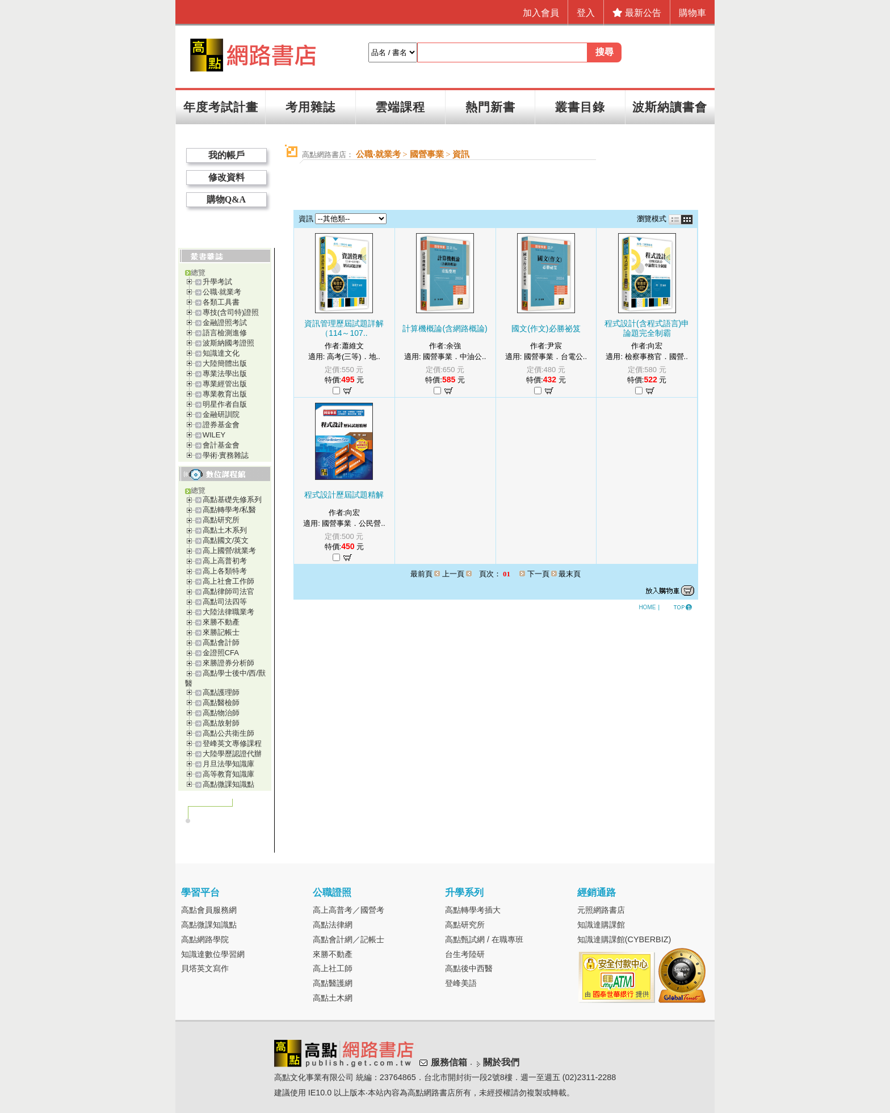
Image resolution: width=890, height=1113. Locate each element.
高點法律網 (332, 924)
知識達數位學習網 (213, 954)
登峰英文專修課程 (232, 743)
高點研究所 (221, 520)
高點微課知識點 (228, 784)
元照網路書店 (601, 909)
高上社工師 (332, 968)
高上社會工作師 (228, 581)
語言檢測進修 (225, 332)
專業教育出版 (225, 394)
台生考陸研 (465, 954)
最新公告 (636, 13)
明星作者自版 (225, 404)
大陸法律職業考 (228, 612)
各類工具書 (221, 302)
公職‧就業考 (222, 292)
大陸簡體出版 (225, 363)
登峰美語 (461, 983)
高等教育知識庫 (228, 774)
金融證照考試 (225, 322)
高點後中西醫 (469, 968)
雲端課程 (400, 106)
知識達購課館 (601, 924)
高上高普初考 (225, 560)
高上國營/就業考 (230, 550)
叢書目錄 (580, 106)
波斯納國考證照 (228, 343)
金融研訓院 (221, 414)
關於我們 (501, 1063)
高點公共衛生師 (228, 733)
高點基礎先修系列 (232, 499)
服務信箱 (449, 1063)
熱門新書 (490, 106)
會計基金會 (221, 445)
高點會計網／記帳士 (348, 939)
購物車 (692, 13)
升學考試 (217, 281)
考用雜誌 (310, 106)
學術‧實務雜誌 (226, 455)
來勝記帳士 (221, 632)
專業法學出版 (225, 373)
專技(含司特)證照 (231, 312)
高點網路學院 (205, 939)
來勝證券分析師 (228, 663)
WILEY (214, 435)
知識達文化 (221, 353)
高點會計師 (221, 642)
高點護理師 (221, 692)
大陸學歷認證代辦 (232, 753)
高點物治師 (221, 713)
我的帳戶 (226, 155)
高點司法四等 (225, 601)
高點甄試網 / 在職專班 (484, 939)
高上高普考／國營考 (348, 909)
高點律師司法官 (228, 591)
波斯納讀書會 (669, 106)
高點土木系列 (225, 530)
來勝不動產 (221, 622)
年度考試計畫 (220, 106)
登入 (586, 13)
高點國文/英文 (226, 540)
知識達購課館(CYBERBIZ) (624, 939)
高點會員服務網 (209, 909)
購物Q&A (226, 199)
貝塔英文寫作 (205, 968)
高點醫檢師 (221, 702)
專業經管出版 (225, 384)
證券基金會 (221, 424)
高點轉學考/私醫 (230, 509)
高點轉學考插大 (473, 909)
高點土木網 (332, 997)
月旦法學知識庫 (228, 764)
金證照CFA (221, 652)
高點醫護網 (332, 983)
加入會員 (541, 13)
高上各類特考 (225, 571)
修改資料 (226, 177)
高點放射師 (221, 723)
